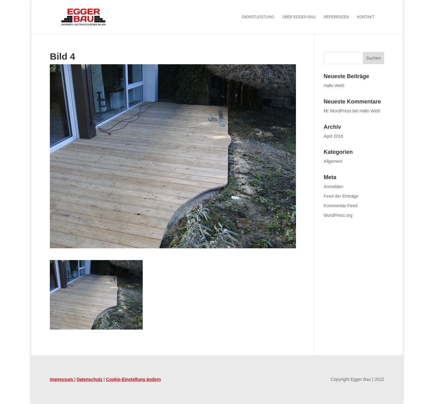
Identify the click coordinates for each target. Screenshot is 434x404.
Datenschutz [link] (89, 379)
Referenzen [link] (336, 17)
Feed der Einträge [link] (341, 196)
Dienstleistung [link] (258, 17)
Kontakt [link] (365, 17)
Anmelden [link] (333, 186)
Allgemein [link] (333, 161)
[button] (373, 58)
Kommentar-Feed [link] (341, 205)
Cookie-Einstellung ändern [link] (133, 379)
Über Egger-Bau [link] (299, 17)
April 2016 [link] (333, 136)
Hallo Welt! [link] (334, 85)
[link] (91, 16)
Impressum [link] (62, 379)
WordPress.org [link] (338, 215)
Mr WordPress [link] (337, 110)
